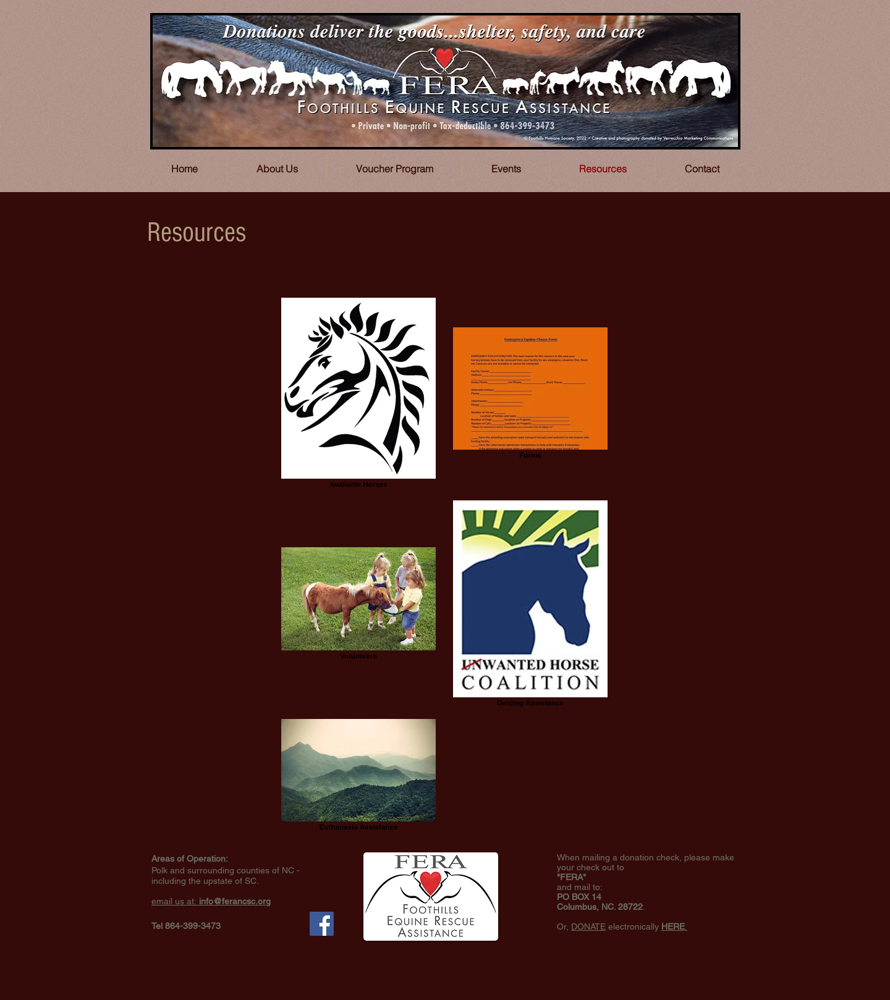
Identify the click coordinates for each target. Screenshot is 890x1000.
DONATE (588, 926)
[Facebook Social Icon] (322, 924)
